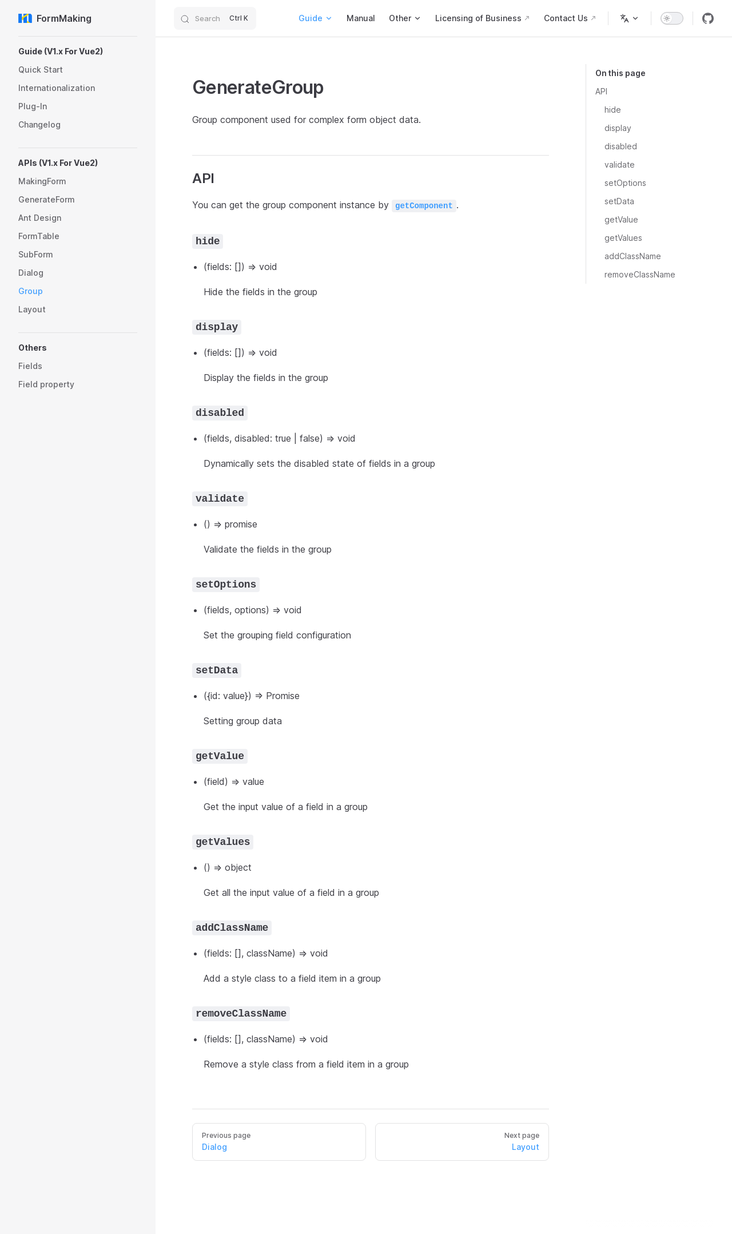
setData (619, 201)
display (617, 128)
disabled (620, 146)
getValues (623, 238)
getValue (621, 219)
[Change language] (629, 18)
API (601, 91)
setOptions (625, 183)
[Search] (215, 18)
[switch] (672, 18)
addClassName (632, 256)
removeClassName (639, 274)
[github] (708, 18)
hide (612, 109)
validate (619, 164)
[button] (77, 51)
